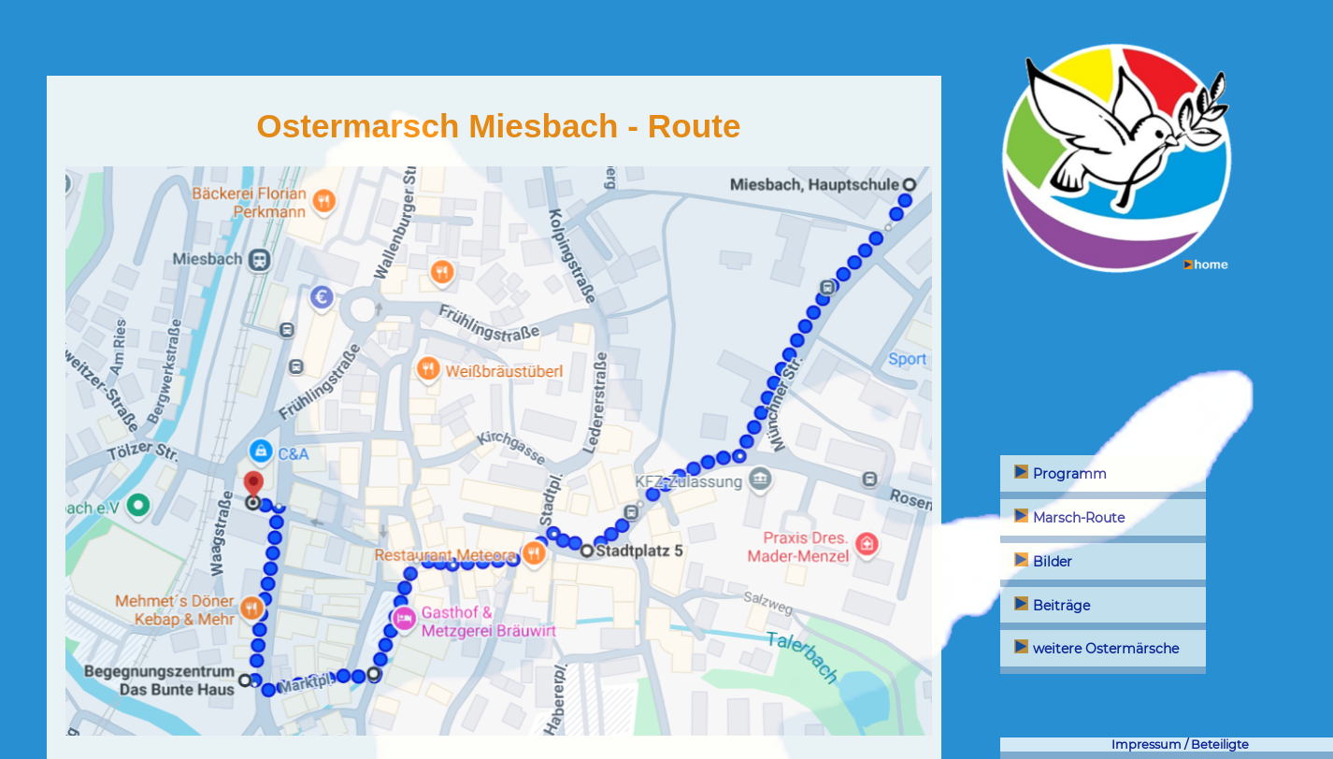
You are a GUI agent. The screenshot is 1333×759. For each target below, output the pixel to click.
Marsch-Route (1069, 517)
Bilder (1043, 561)
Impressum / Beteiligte (1180, 745)
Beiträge (1052, 605)
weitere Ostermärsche (1096, 648)
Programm (1060, 473)
